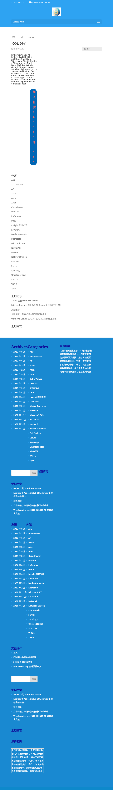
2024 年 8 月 (19, 379)
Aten (13, 198)
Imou (13, 220)
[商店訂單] (92, 49)
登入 (15, 652)
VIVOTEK (15, 279)
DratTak (15, 211)
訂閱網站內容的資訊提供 (24, 657)
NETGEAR (16, 247)
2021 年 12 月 (19, 415)
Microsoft (16, 238)
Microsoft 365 (18, 243)
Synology (15, 270)
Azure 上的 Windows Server (24, 300)
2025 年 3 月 (19, 365)
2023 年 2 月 (19, 410)
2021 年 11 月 (19, 419)
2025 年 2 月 (19, 369)
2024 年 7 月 (19, 383)
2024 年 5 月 (19, 392)
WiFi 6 (14, 284)
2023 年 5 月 (19, 406)
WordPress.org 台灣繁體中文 (27, 666)
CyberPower (17, 207)
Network (15, 252)
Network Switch (19, 256)
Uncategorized (18, 275)
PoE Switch (16, 261)
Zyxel (13, 288)
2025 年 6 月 (19, 360)
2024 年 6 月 (19, 387)
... (17, 37)
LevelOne (15, 229)
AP (12, 189)
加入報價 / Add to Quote (34, 127)
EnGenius (16, 216)
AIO (13, 180)
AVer (13, 202)
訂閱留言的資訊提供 (22, 661)
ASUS (13, 193)
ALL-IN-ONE (17, 184)
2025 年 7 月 (19, 356)
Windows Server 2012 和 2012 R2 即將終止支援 (33, 318)
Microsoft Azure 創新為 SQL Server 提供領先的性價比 (36, 305)
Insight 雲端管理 (19, 225)
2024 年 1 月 (19, 401)
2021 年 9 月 (19, 424)
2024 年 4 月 (19, 397)
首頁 (13, 37)
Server (14, 266)
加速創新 (15, 309)
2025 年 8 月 (19, 351)
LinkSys (23, 37)
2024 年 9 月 (19, 374)
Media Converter (19, 234)
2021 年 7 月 (19, 428)
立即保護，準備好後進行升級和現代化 (28, 314)
